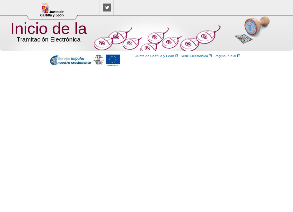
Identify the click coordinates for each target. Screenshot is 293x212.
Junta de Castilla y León (154, 56)
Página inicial (225, 56)
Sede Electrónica (194, 56)
